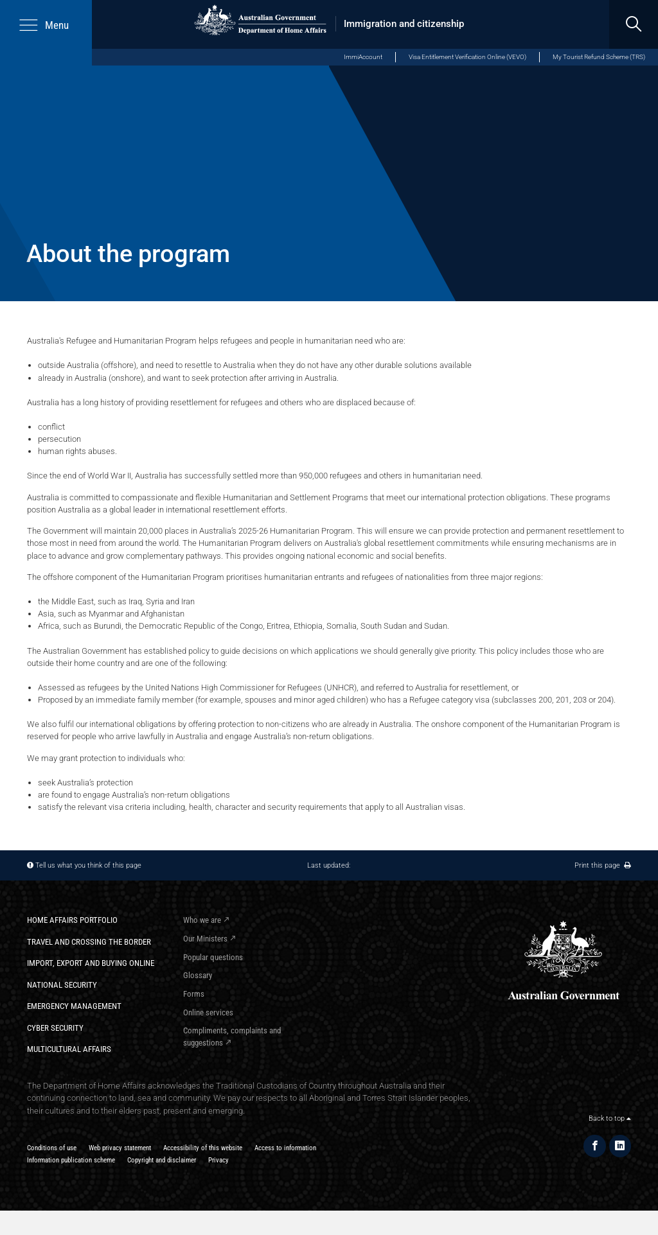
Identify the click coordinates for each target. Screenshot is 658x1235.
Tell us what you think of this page (88, 865)
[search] (633, 24)
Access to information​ (285, 1147)
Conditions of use (51, 1147)
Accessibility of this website (202, 1147)
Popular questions (213, 957)
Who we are (202, 920)
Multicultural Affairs (69, 1049)
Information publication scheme (71, 1159)
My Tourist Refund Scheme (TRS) (599, 56)
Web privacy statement (120, 1147)
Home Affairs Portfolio (72, 920)
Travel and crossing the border (89, 942)
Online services (208, 1012)
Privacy (218, 1159)
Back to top (610, 1118)
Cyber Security (55, 1028)
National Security (62, 985)
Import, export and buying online (90, 963)
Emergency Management (74, 1006)
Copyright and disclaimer (161, 1159)
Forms (193, 994)
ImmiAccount (363, 56)
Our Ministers (205, 938)
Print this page (602, 865)
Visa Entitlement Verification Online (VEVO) (467, 56)
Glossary (197, 975)
